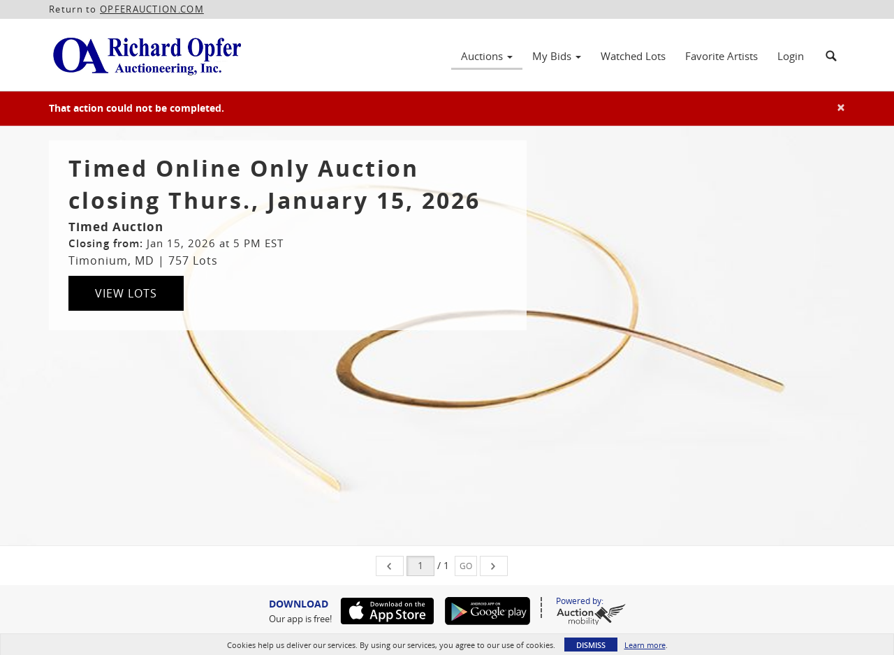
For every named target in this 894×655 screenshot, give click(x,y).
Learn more (645, 645)
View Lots (126, 293)
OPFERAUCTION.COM (152, 9)
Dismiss (591, 645)
